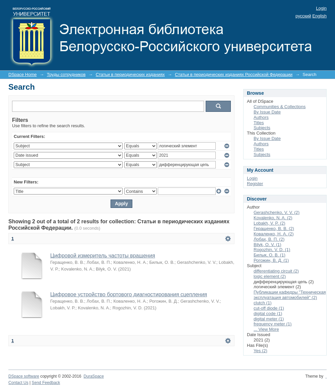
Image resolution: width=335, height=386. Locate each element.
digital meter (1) (269, 318)
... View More (266, 329)
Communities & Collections (280, 106)
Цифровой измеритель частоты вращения (102, 255)
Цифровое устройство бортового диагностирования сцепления (128, 294)
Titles (259, 122)
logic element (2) (270, 276)
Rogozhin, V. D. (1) (272, 249)
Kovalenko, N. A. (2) (273, 217)
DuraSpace (93, 376)
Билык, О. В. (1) (269, 254)
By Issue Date (267, 111)
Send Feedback (46, 382)
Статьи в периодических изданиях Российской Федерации (233, 74)
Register (255, 183)
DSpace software (23, 376)
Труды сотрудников (66, 74)
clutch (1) (262, 302)
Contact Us (18, 382)
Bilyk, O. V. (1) (267, 244)
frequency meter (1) (272, 323)
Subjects (262, 127)
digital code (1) (268, 313)
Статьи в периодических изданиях (130, 74)
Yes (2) (260, 350)
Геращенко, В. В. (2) (274, 228)
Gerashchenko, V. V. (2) (276, 212)
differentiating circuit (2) (276, 271)
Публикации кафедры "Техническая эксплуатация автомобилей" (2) (290, 295)
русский (303, 15)
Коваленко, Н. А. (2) (273, 233)
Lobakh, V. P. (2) (269, 223)
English (319, 15)
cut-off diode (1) (269, 308)
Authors (261, 117)
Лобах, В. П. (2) (269, 239)
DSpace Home (22, 74)
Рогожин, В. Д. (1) (271, 260)
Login (321, 8)
